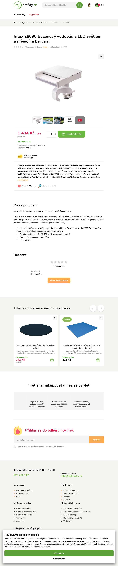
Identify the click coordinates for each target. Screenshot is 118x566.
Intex (45, 47)
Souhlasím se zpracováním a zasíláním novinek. (41, 446)
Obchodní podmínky (24, 490)
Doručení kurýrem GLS (72, 508)
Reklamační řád (22, 493)
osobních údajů (44, 446)
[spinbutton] (51, 134)
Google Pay (20, 518)
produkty (19, 14)
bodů (28, 157)
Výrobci (66, 496)
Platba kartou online (24, 515)
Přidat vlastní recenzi (59, 280)
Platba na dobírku (23, 508)
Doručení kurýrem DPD (72, 518)
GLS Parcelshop (69, 515)
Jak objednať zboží (70, 493)
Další (100, 308)
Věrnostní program (70, 490)
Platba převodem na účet (26, 511)
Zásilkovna (67, 521)
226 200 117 (21, 475)
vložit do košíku (73, 134)
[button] (55, 134)
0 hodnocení (29, 47)
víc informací (23, 180)
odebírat (96, 440)
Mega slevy (34, 14)
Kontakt (66, 500)
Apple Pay (20, 521)
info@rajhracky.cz (71, 476)
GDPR (18, 496)
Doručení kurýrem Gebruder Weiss (77, 511)
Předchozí (93, 308)
